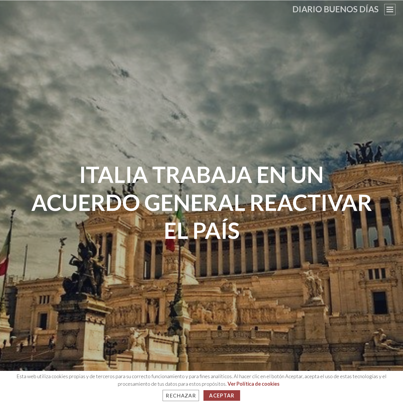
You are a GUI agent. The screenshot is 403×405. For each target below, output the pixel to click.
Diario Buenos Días (335, 9)
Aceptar (221, 395)
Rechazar (181, 395)
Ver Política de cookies (254, 384)
